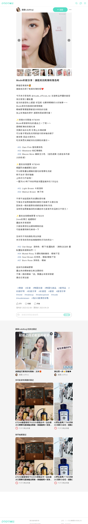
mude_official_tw (42, 96)
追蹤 (60, 9)
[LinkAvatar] (19, 9)
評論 (66, 323)
